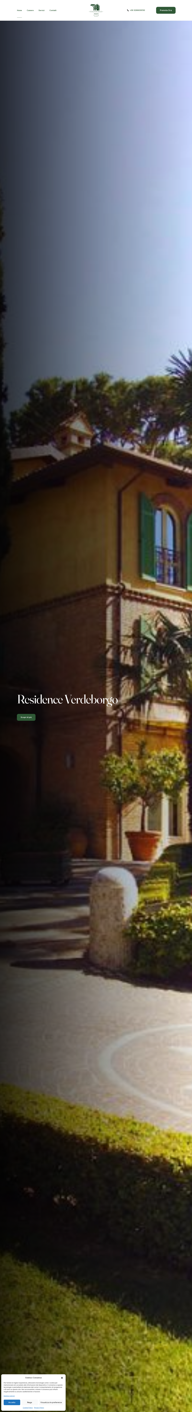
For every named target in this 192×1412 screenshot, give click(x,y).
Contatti (52, 10)
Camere (30, 10)
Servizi (42, 10)
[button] (62, 1378)
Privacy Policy (39, 1408)
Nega (29, 1402)
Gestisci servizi (9, 1396)
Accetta (11, 1402)
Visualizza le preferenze (51, 1402)
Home (19, 10)
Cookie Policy (28, 1408)
